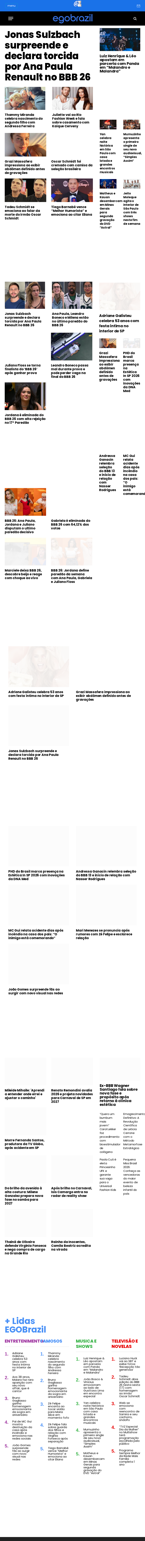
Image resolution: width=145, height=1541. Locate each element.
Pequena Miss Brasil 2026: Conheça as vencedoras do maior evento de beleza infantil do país (131, 1177)
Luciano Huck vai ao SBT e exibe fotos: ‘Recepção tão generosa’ (129, 1364)
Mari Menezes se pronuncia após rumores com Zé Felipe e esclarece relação (104, 934)
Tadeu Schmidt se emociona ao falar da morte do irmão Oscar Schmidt (23, 212)
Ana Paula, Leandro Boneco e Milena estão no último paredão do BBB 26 (70, 319)
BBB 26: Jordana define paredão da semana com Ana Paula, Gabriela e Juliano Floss (71, 576)
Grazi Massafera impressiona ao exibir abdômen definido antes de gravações (25, 167)
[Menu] (10, 18)
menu (11, 6)
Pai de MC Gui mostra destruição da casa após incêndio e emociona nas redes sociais (22, 1430)
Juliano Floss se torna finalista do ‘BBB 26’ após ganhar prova (23, 369)
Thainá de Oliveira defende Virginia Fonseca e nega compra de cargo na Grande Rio (25, 1247)
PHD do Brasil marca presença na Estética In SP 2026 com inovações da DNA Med (131, 372)
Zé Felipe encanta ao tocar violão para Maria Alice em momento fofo (58, 1410)
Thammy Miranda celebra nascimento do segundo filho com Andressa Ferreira (24, 120)
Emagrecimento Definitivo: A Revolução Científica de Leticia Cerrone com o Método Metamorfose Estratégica (131, 1131)
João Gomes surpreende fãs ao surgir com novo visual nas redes (35, 991)
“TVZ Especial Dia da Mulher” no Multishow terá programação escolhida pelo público (129, 1435)
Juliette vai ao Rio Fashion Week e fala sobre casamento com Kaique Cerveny (70, 120)
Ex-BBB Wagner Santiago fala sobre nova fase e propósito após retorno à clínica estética (119, 1095)
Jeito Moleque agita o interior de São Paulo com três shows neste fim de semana (131, 209)
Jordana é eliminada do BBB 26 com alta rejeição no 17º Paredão (25, 419)
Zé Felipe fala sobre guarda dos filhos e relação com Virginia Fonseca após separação (58, 1433)
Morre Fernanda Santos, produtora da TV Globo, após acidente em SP (25, 1144)
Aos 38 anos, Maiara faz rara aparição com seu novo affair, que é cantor (22, 1383)
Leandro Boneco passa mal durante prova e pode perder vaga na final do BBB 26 (69, 371)
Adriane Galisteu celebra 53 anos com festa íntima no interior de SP (119, 323)
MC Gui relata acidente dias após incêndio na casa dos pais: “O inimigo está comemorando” (131, 475)
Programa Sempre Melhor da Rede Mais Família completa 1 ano (129, 1457)
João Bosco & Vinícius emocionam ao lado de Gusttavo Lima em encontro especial (93, 1388)
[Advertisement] (49, 251)
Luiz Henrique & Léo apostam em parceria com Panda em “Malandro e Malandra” (119, 63)
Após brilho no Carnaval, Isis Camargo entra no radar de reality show (71, 1192)
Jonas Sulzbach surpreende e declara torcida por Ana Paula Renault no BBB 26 (48, 56)
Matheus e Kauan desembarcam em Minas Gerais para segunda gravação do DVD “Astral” (108, 211)
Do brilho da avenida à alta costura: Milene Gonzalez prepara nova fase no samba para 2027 (24, 1195)
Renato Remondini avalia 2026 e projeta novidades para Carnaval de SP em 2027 (72, 1096)
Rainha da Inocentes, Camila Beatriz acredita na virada (71, 1245)
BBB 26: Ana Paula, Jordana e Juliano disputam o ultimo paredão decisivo (20, 526)
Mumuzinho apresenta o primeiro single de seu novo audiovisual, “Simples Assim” (131, 147)
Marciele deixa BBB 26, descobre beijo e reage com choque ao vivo (23, 574)
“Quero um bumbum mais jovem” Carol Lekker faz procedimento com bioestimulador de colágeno (108, 1133)
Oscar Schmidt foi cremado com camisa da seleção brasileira (72, 165)
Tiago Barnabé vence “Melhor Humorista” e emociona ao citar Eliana (71, 210)
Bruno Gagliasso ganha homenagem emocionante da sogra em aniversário (22, 1406)
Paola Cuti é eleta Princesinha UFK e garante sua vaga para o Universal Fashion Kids (108, 1175)
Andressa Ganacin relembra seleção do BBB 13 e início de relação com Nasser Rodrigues (107, 473)
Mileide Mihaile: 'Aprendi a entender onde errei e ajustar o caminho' (24, 1094)
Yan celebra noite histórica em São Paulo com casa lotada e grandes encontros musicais (108, 153)
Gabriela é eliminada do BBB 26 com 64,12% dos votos (70, 524)
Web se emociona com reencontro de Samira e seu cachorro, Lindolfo (129, 1411)
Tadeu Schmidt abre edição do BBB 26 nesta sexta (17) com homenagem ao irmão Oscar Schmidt (129, 1386)
